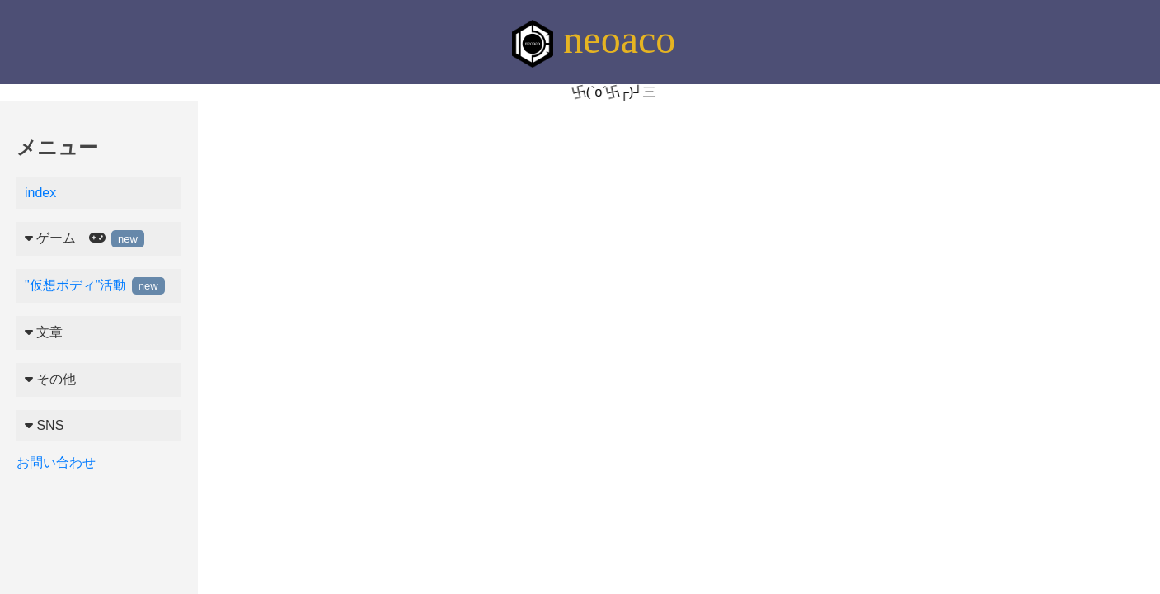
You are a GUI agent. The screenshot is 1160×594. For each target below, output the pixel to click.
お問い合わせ (56, 462)
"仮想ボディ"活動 (95, 285)
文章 (44, 332)
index (40, 193)
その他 (50, 379)
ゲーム (84, 239)
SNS (44, 425)
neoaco (593, 39)
